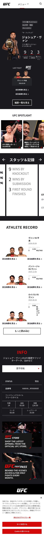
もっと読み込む (22, 331)
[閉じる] (41, 501)
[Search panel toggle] (40, 3)
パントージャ (34, 266)
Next (40, 159)
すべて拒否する (22, 528)
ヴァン (31, 238)
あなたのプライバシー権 (21, 521)
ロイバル (32, 294)
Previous (3, 159)
